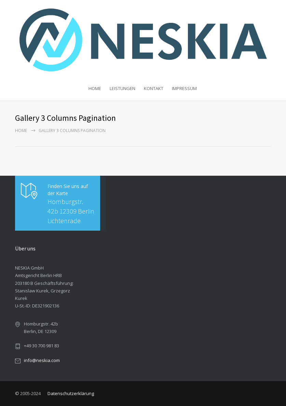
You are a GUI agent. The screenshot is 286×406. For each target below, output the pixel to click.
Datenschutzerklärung (70, 393)
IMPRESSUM (184, 88)
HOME (94, 88)
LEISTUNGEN (122, 88)
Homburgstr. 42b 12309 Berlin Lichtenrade (70, 211)
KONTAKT (153, 88)
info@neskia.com (42, 360)
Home (21, 130)
